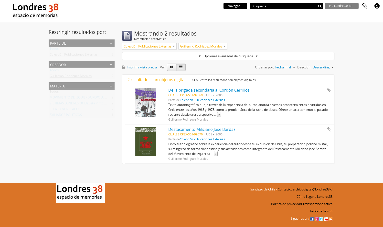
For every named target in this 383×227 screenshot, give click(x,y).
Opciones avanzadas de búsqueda (228, 56)
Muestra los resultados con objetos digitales (224, 80)
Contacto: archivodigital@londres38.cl (305, 189)
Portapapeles (365, 6)
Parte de (58, 42)
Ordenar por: (264, 67)
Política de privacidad (286, 204)
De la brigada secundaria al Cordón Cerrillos (209, 90)
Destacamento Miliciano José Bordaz (201, 129)
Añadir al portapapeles (329, 90)
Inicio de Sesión (321, 211)
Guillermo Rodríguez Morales (71, 77)
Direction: (304, 67)
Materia (57, 85)
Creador (58, 64)
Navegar (234, 6)
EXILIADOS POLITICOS (66, 116)
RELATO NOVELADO (64, 110)
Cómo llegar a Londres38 (314, 196)
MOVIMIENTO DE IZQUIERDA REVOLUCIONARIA (84, 98)
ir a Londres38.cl (340, 6)
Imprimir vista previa (139, 67)
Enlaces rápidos (377, 6)
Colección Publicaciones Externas (73, 55)
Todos (54, 49)
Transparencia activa (317, 204)
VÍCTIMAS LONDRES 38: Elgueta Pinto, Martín (82, 104)
